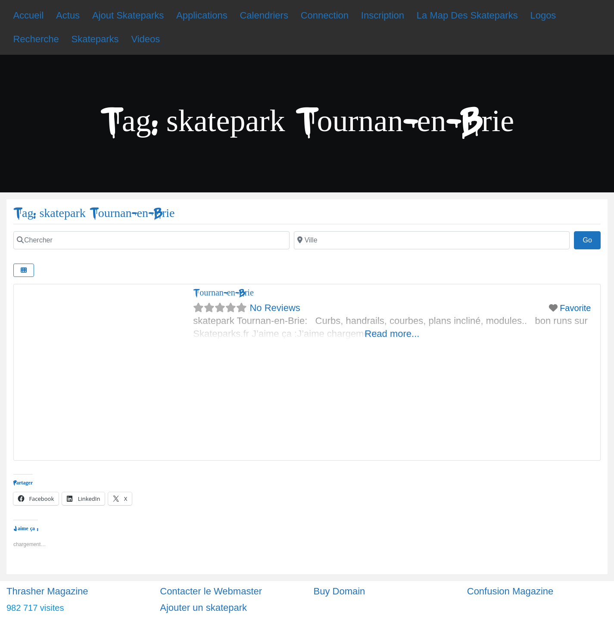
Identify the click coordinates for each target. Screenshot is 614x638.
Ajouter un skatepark (203, 607)
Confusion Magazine (510, 591)
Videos (145, 39)
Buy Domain (339, 591)
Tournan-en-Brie (223, 292)
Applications (202, 15)
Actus (68, 15)
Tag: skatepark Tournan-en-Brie (94, 213)
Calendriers (264, 15)
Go (592, 239)
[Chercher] (151, 240)
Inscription (382, 15)
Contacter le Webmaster (211, 591)
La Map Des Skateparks (467, 15)
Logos (543, 15)
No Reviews (274, 307)
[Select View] (23, 270)
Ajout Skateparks (128, 15)
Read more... (392, 333)
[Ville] (432, 240)
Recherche (36, 39)
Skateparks (95, 39)
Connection (325, 15)
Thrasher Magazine (47, 591)
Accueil (28, 15)
